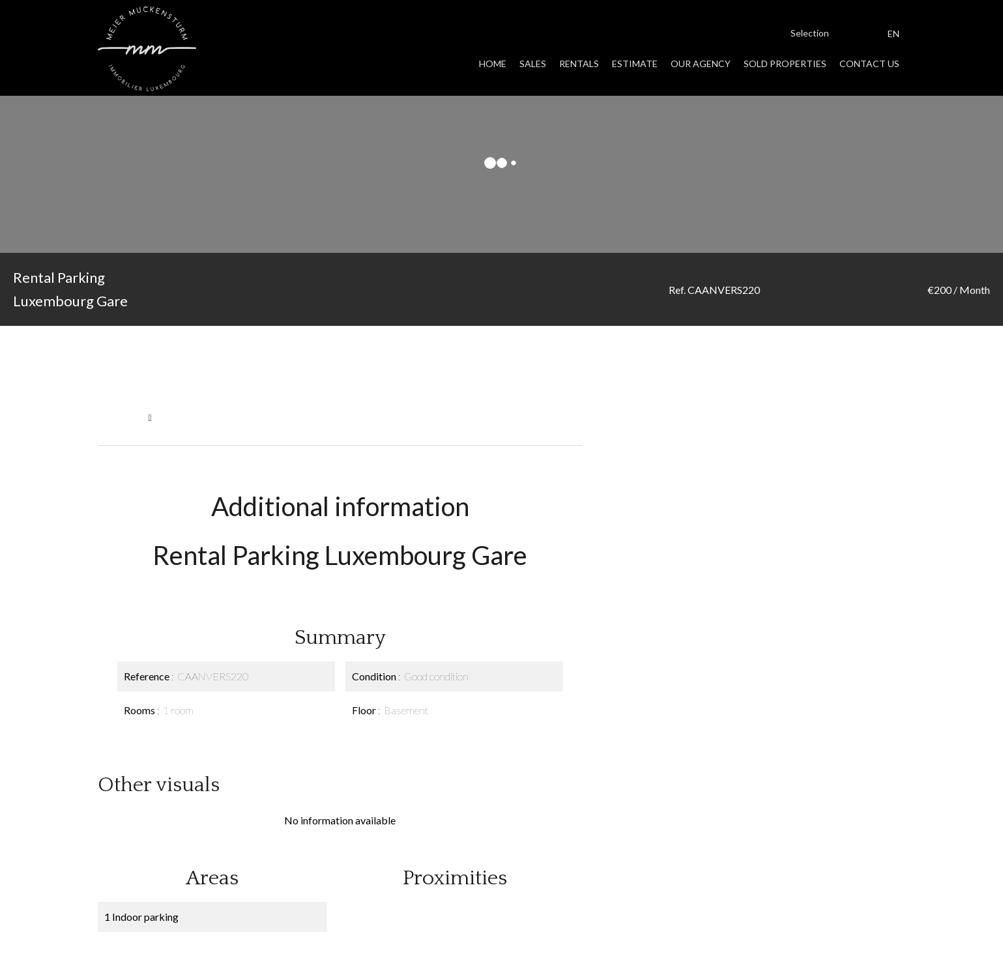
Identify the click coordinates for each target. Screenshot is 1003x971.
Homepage (120, 417)
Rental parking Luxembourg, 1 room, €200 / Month (261, 417)
